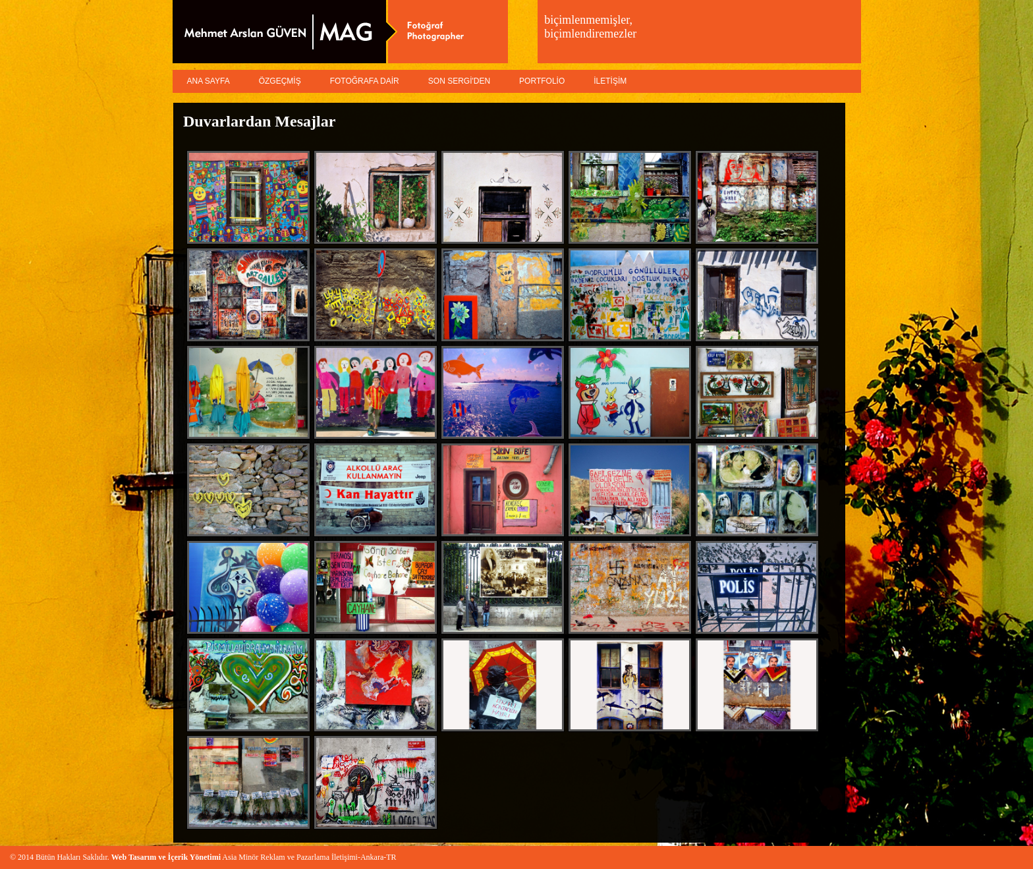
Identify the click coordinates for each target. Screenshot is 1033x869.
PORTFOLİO (542, 81)
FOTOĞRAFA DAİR (364, 81)
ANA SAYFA (208, 81)
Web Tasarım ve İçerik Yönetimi (166, 857)
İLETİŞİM (610, 81)
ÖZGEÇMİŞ (280, 81)
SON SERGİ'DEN (459, 81)
